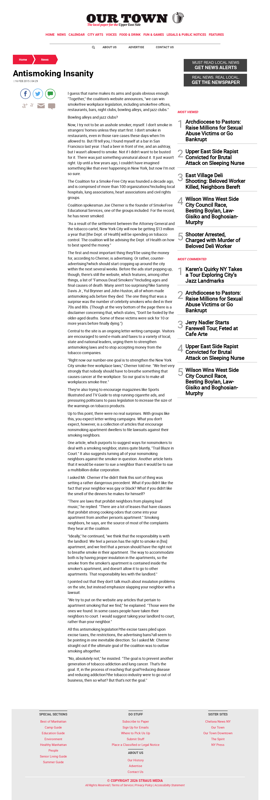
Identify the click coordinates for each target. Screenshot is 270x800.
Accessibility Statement (170, 785)
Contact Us (165, 47)
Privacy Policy (144, 785)
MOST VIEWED (187, 112)
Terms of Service (122, 785)
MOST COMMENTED (191, 259)
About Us (110, 47)
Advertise (136, 47)
